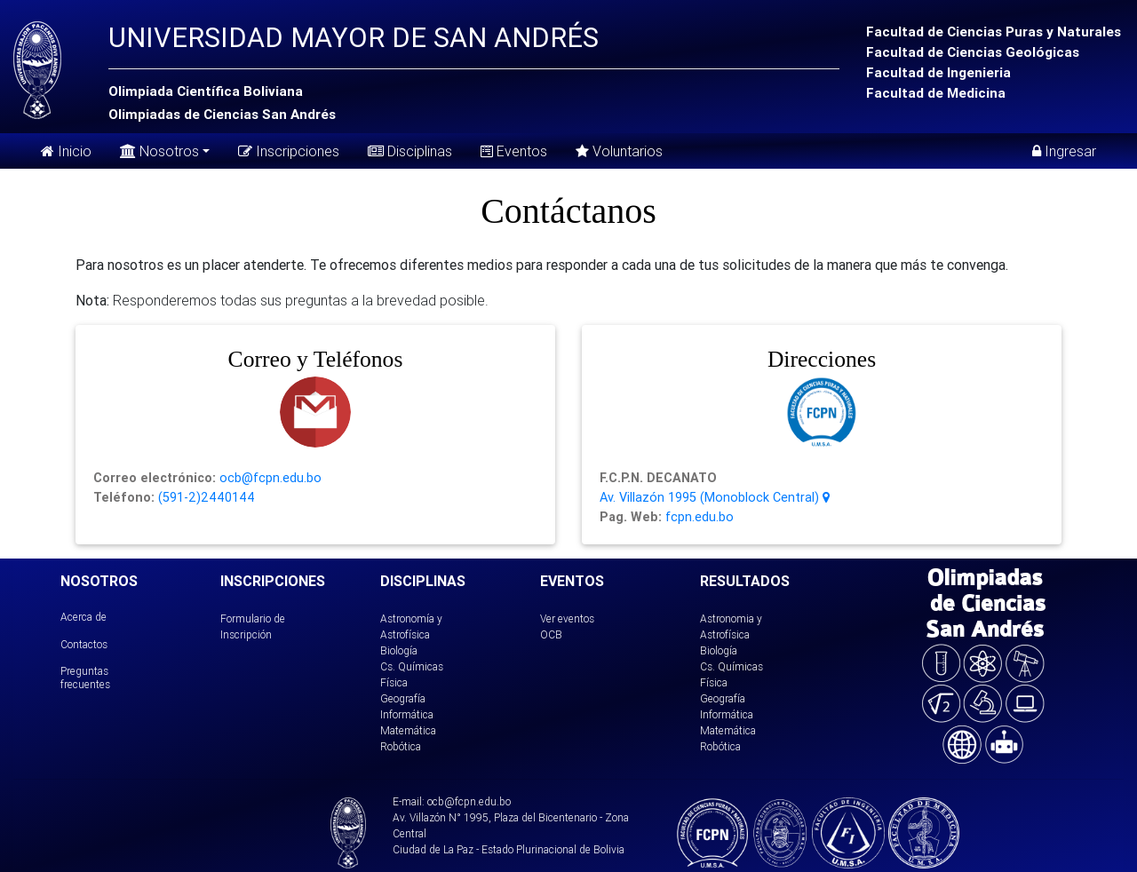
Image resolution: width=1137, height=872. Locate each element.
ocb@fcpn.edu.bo (269, 478)
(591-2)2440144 (205, 497)
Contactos (83, 644)
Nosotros (159, 149)
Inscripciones (288, 151)
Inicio (66, 151)
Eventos (514, 151)
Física (394, 682)
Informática (406, 714)
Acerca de (83, 616)
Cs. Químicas (411, 666)
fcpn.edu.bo (698, 517)
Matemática (408, 730)
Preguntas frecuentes (85, 677)
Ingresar (1064, 151)
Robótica (400, 746)
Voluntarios (619, 151)
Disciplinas (410, 151)
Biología (398, 650)
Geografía (402, 698)
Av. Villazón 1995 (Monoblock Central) (715, 497)
